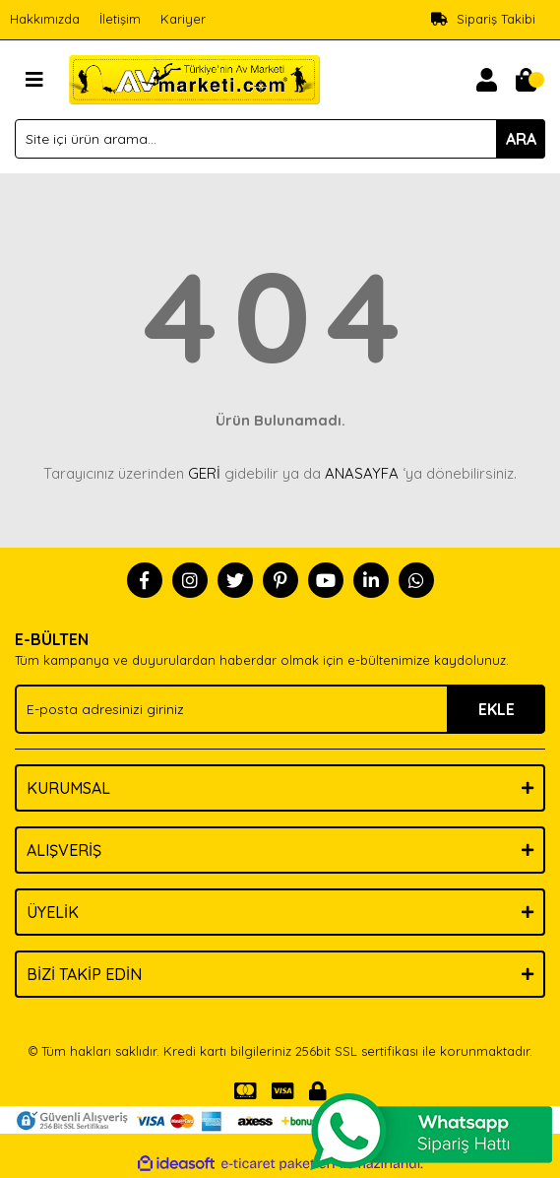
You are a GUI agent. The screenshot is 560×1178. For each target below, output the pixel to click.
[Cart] (525, 79)
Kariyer (183, 19)
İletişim (120, 19)
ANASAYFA (362, 473)
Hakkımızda (45, 19)
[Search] (280, 139)
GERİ (204, 473)
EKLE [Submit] (496, 709)
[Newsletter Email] (280, 709)
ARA (521, 139)
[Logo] (194, 78)
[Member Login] (486, 79)
